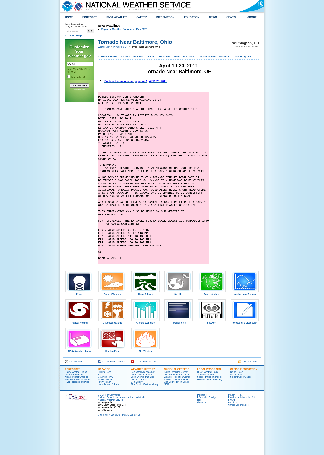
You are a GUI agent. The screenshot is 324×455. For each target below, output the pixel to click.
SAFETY (141, 17)
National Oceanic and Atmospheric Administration (122, 430)
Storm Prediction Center (176, 405)
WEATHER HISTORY (143, 402)
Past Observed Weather (143, 405)
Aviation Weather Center (176, 412)
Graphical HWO (105, 409)
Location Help (73, 35)
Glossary (201, 435)
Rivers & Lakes (145, 326)
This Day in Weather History (144, 417)
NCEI (166, 417)
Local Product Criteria (108, 417)
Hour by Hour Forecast (245, 326)
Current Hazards (107, 56)
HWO (100, 407)
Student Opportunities (240, 409)
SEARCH (231, 17)
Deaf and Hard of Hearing (209, 412)
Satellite (178, 326)
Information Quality (206, 430)
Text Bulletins (178, 354)
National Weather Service (110, 432)
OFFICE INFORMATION (243, 402)
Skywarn (212, 354)
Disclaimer (202, 427)
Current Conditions (132, 56)
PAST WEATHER (116, 17)
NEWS (213, 17)
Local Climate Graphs (141, 407)
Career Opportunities (238, 437)
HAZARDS (104, 402)
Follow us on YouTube (144, 394)
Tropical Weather (79, 354)
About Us (232, 435)
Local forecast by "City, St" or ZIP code (76, 25)
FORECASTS (72, 402)
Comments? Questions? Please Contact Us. (119, 447)
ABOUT (251, 17)
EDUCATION (191, 17)
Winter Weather (105, 412)
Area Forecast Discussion (77, 412)
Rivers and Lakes (184, 56)
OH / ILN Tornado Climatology (139, 413)
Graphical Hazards (112, 354)
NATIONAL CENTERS (176, 402)
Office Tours (236, 407)
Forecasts (164, 56)
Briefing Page (112, 383)
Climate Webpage (145, 354)
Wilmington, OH (120, 46)
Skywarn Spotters (205, 407)
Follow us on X (74, 394)
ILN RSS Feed (247, 394)
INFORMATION (165, 17)
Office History (236, 405)
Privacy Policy (79, 90)
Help (199, 432)
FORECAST (89, 17)
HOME (69, 17)
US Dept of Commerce (109, 427)
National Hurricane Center (176, 407)
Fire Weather (145, 383)
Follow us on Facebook (111, 394)
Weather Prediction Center (177, 409)
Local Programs (242, 56)
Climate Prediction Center (176, 414)
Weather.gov (104, 46)
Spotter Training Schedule (210, 409)
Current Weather (112, 326)
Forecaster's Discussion (245, 354)
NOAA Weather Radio (79, 383)
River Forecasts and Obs (77, 414)
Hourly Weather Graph (76, 405)
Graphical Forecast (74, 407)
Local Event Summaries (142, 409)
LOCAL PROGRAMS (209, 402)
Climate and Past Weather (214, 56)
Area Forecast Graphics (76, 409)
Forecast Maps (212, 326)
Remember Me (78, 77)
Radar (151, 56)
